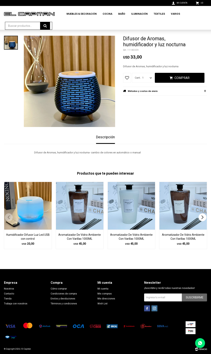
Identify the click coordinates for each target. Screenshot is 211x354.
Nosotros (9, 288)
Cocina (107, 14)
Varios (175, 14)
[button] (202, 217)
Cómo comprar (59, 288)
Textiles (159, 14)
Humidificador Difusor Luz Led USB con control (28, 236)
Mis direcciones (106, 298)
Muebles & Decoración (81, 14)
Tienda (8, 298)
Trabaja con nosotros (15, 303)
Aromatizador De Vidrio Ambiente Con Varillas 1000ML (79, 236)
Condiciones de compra (64, 293)
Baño (121, 14)
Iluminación (139, 14)
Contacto (9, 293)
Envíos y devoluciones (63, 298)
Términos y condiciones (64, 303)
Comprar (182, 78)
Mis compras (104, 293)
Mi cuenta (102, 288)
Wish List (102, 303)
